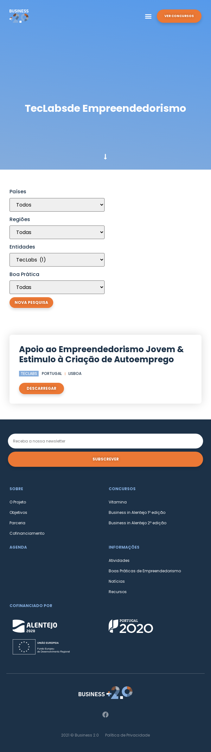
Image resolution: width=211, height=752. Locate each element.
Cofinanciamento (27, 533)
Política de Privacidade (127, 735)
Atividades (119, 560)
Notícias (117, 581)
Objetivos (18, 512)
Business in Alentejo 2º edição (137, 523)
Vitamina (118, 502)
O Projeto (18, 502)
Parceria (17, 523)
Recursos (118, 591)
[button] (148, 16)
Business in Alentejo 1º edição (137, 512)
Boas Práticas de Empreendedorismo (145, 571)
